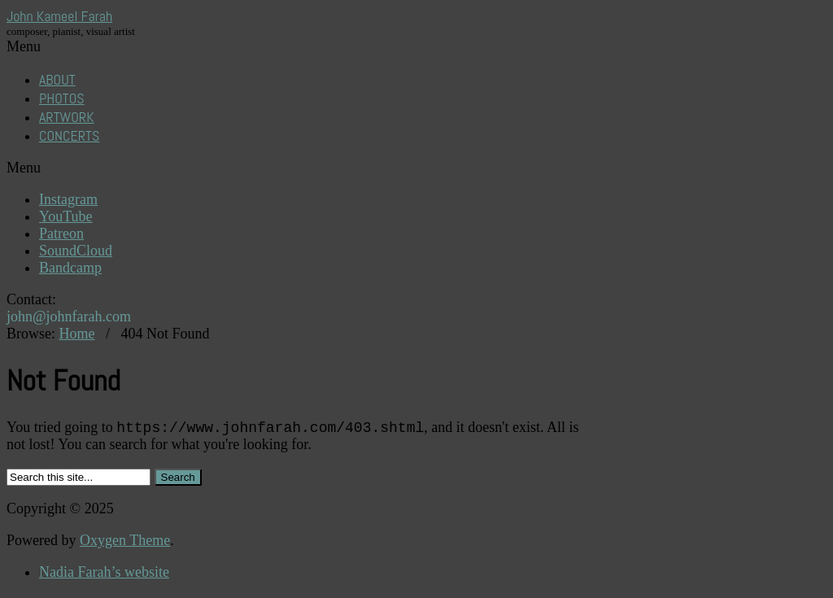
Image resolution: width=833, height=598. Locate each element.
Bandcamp (70, 268)
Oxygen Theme (125, 543)
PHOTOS (62, 98)
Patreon (61, 233)
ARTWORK (66, 116)
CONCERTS (69, 135)
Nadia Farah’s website (104, 574)
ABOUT (57, 79)
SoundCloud (75, 250)
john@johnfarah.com (69, 316)
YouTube (66, 216)
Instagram (68, 199)
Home (77, 333)
